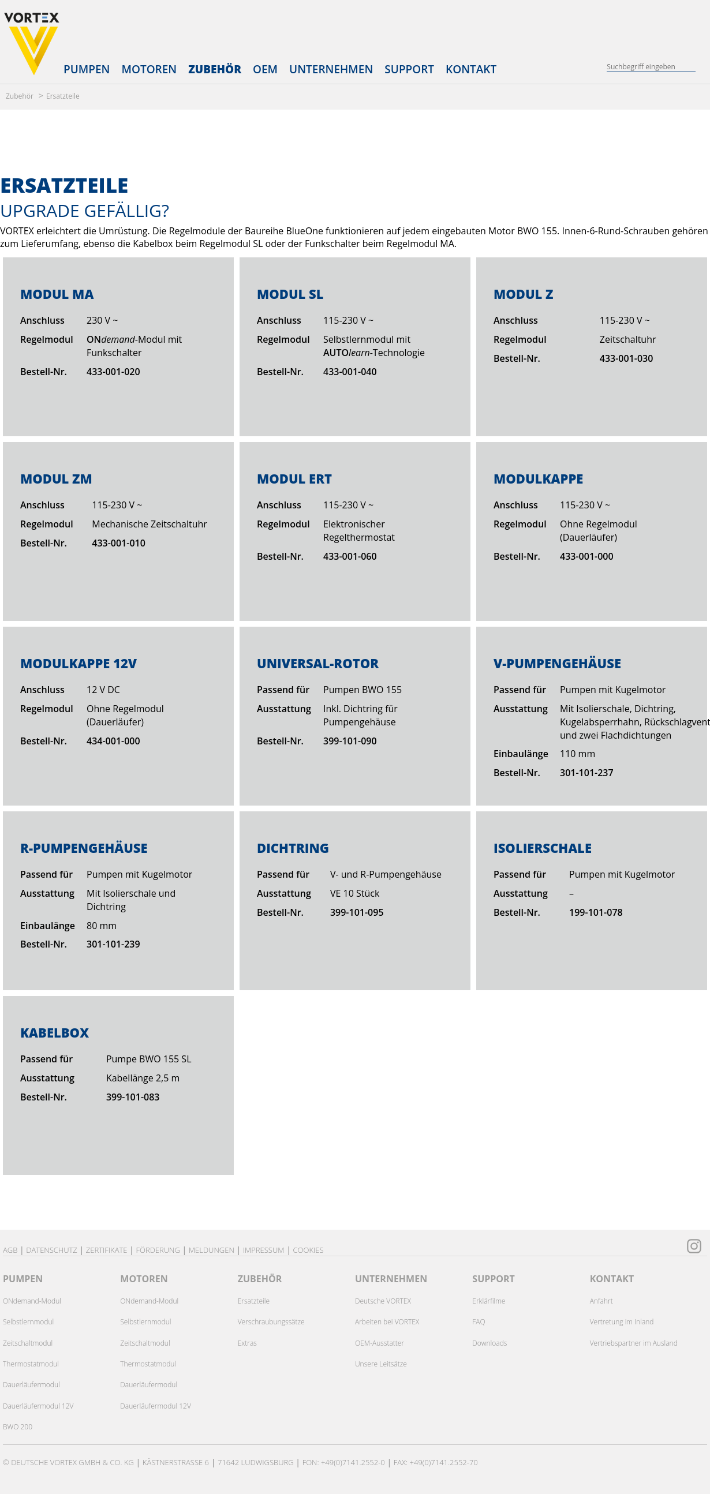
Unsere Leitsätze (381, 1364)
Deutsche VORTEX (383, 1301)
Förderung (158, 1250)
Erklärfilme (488, 1301)
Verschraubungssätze (271, 1322)
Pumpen (86, 69)
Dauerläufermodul (31, 1385)
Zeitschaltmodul (28, 1343)
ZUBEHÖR (260, 1278)
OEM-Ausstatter (379, 1343)
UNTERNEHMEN (391, 1278)
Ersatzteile (63, 96)
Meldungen (211, 1250)
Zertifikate (107, 1250)
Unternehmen (331, 69)
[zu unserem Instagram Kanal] (694, 1244)
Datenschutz (51, 1250)
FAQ (478, 1322)
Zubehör (214, 69)
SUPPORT (493, 1278)
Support (409, 69)
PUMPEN (23, 1278)
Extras (247, 1343)
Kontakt (471, 69)
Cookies (308, 1250)
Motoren (149, 69)
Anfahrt (601, 1301)
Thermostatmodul (31, 1364)
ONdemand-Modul (32, 1301)
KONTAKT (612, 1278)
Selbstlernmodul (28, 1322)
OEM (265, 69)
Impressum (264, 1250)
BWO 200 (17, 1427)
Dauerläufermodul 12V (38, 1406)
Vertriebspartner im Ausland (634, 1343)
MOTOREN (143, 1278)
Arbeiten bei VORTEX (387, 1322)
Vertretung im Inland (622, 1322)
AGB (10, 1250)
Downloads (489, 1343)
